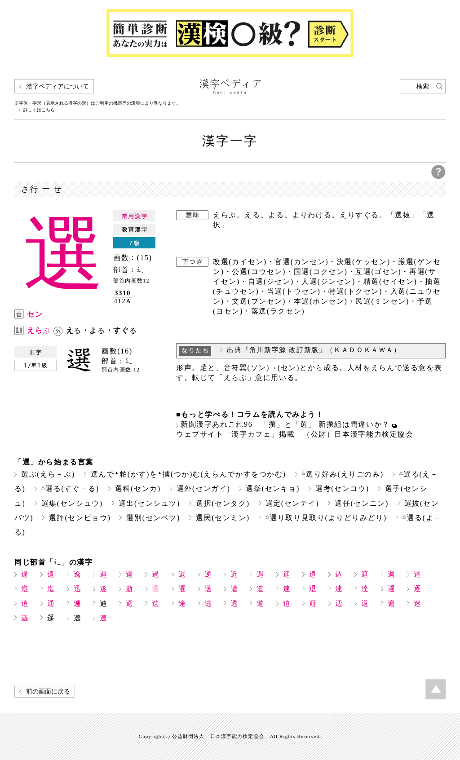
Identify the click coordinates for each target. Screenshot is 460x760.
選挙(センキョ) (273, 488)
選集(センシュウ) (72, 503)
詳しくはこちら (39, 110)
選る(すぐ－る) (70, 488)
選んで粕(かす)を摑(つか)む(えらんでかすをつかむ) (188, 474)
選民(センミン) (223, 517)
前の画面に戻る (48, 691)
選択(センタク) (223, 503)
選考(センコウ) (342, 488)
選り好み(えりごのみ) (343, 474)
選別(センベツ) (153, 517)
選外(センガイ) (203, 488)
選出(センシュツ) (149, 503)
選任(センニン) (362, 503)
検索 (422, 86)
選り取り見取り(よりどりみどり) (326, 517)
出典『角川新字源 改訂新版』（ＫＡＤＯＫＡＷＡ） (314, 349)
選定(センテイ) (292, 503)
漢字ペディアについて (57, 86)
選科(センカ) (138, 488)
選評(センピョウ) (80, 517)
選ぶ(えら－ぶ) (48, 474)
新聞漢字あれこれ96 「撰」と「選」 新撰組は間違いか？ (285, 424)
